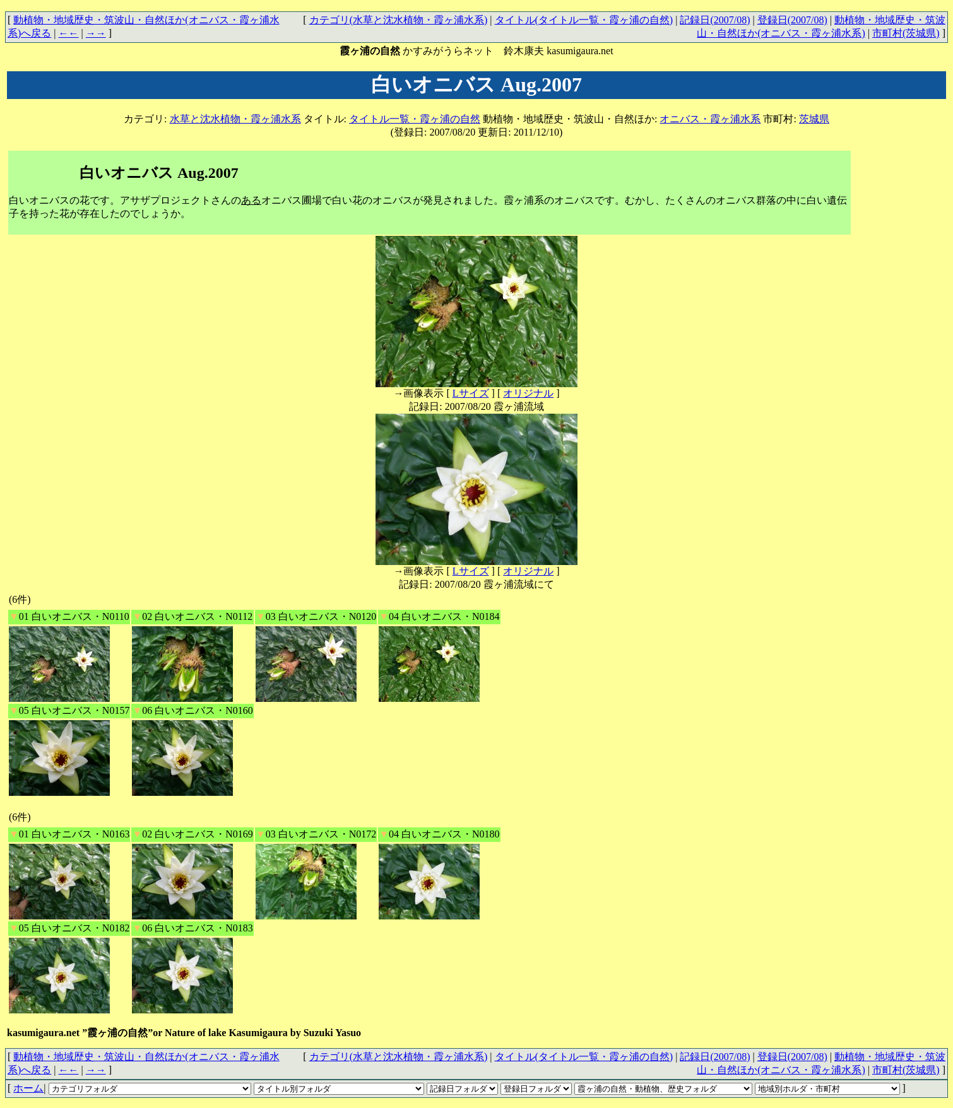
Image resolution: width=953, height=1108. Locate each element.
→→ (96, 33)
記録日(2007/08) (715, 20)
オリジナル (528, 393)
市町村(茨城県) (906, 33)
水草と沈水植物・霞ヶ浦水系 (235, 119)
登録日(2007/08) (792, 20)
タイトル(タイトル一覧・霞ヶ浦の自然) (584, 20)
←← (69, 33)
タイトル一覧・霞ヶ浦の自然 (414, 119)
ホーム (28, 1088)
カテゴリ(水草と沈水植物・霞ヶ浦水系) (398, 20)
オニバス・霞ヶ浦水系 (710, 119)
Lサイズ (471, 393)
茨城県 (814, 119)
